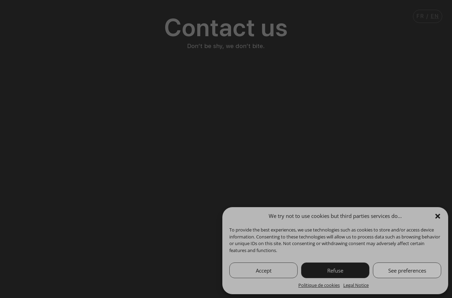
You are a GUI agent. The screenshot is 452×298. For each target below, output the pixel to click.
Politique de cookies (319, 285)
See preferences (407, 270)
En (435, 16)
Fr (420, 16)
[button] (437, 216)
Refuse (335, 270)
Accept (263, 270)
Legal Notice (356, 285)
